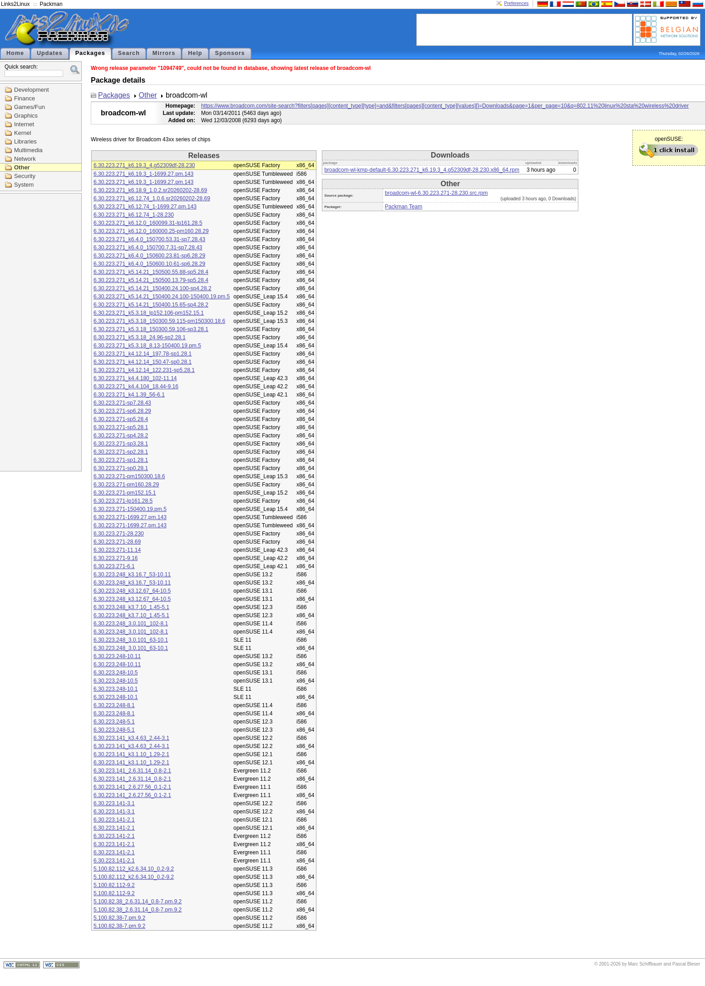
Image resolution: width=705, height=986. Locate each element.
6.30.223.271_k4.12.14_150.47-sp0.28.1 (143, 362)
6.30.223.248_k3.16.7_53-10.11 (132, 574)
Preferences (516, 3)
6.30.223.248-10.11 (117, 656)
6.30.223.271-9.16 (116, 558)
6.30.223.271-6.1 (114, 566)
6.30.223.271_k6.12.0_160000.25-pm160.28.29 (151, 231)
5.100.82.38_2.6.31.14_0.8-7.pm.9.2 (138, 901)
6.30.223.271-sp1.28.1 (121, 460)
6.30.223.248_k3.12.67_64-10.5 (132, 591)
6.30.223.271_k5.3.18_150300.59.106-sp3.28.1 (151, 329)
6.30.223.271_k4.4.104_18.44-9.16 (136, 386)
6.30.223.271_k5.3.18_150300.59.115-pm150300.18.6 (159, 321)
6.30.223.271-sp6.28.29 (122, 411)
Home (15, 53)
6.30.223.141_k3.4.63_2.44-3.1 (131, 738)
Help (195, 53)
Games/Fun (29, 107)
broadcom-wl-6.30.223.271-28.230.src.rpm (436, 193)
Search (129, 53)
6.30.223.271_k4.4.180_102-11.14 (135, 378)
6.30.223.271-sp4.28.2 (121, 435)
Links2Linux (15, 4)
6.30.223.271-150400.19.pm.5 (130, 509)
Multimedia (28, 150)
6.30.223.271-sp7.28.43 (122, 403)
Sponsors (230, 53)
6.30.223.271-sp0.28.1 (121, 468)
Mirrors (164, 53)
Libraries (25, 141)
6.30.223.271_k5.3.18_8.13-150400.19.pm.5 (147, 345)
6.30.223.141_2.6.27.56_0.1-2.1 (132, 787)
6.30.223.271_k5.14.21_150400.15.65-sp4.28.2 (151, 305)
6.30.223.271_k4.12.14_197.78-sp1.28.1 (143, 354)
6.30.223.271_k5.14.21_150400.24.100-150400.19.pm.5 (162, 296)
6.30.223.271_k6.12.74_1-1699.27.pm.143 (145, 206)
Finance (24, 98)
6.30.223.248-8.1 (114, 705)
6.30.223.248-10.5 (116, 672)
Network (25, 158)
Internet (24, 124)
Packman (51, 4)
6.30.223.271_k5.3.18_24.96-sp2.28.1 (140, 337)
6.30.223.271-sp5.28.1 (121, 427)
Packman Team (403, 206)
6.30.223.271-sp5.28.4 (121, 419)
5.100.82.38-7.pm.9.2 (119, 918)
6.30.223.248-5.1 (114, 721)
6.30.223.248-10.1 (116, 689)
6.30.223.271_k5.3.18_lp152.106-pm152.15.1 (149, 313)
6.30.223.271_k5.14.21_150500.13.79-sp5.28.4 (151, 280)
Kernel (22, 132)
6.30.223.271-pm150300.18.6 (129, 476)
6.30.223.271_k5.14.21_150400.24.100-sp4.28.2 (153, 288)
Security (24, 176)
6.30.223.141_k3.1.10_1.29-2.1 (131, 754)
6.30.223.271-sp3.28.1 (121, 444)
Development (31, 89)
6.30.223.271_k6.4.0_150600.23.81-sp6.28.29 (149, 256)
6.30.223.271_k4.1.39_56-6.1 (129, 394)
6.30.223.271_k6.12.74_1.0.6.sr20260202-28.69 (152, 198)
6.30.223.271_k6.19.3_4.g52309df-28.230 (144, 165)
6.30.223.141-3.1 (114, 803)
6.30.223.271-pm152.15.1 (125, 493)
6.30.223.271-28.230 (119, 533)
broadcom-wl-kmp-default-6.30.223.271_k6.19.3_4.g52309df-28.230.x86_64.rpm (421, 170)
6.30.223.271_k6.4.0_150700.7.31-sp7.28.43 (148, 247)
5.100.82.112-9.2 (114, 885)
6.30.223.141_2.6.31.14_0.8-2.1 (132, 771)
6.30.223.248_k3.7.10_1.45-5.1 (131, 607)
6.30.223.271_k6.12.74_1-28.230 (134, 215)
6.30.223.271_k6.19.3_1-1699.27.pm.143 (143, 174)
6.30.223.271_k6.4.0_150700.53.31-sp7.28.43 (149, 239)
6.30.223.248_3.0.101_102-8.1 (131, 623)
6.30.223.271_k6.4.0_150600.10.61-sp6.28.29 (149, 264)
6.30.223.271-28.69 (117, 542)
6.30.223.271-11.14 (117, 550)
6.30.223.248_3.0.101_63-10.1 (131, 640)
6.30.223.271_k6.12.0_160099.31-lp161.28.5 (148, 223)
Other (22, 167)
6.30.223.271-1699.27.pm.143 (130, 517)
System (24, 184)
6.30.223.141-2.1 (114, 820)
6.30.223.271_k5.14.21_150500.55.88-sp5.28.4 (151, 272)
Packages (90, 53)
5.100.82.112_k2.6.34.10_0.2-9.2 (134, 869)
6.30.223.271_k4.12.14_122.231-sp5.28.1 (144, 370)
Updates (50, 53)
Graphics (26, 115)
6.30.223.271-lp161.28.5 (123, 501)
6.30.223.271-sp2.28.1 (121, 452)
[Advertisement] (524, 29)
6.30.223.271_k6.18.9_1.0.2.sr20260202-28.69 (150, 190)
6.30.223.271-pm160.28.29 (126, 484)
